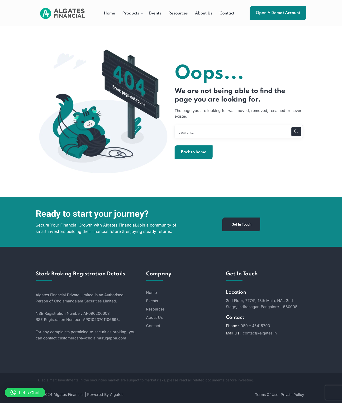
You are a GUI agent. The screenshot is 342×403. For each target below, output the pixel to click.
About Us (154, 317)
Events (152, 300)
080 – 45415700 (255, 325)
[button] (25, 392)
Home (151, 292)
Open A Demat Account (278, 13)
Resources (155, 309)
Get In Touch (241, 224)
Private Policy (292, 394)
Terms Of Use (266, 394)
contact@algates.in (260, 333)
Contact (153, 325)
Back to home (193, 152)
